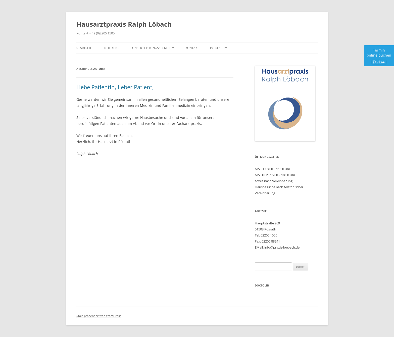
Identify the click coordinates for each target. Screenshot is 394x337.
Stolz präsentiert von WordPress (98, 316)
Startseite (84, 48)
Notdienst (112, 48)
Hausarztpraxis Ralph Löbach (124, 24)
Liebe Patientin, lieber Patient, (115, 87)
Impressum (218, 48)
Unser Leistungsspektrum (153, 48)
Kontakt (192, 48)
